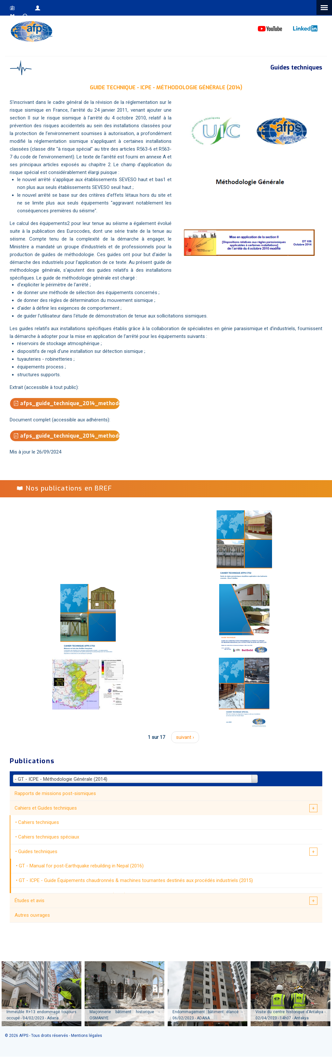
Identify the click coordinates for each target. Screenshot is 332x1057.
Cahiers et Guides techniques (46, 808)
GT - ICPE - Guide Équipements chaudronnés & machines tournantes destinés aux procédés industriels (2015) (136, 880)
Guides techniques (37, 851)
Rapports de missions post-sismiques (55, 793)
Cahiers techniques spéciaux (48, 837)
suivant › (185, 737)
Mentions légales (86, 1035)
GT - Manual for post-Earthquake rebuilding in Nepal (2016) (81, 866)
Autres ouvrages (32, 915)
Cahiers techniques (38, 822)
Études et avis (29, 900)
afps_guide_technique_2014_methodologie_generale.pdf (66, 435)
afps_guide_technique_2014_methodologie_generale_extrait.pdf (66, 403)
